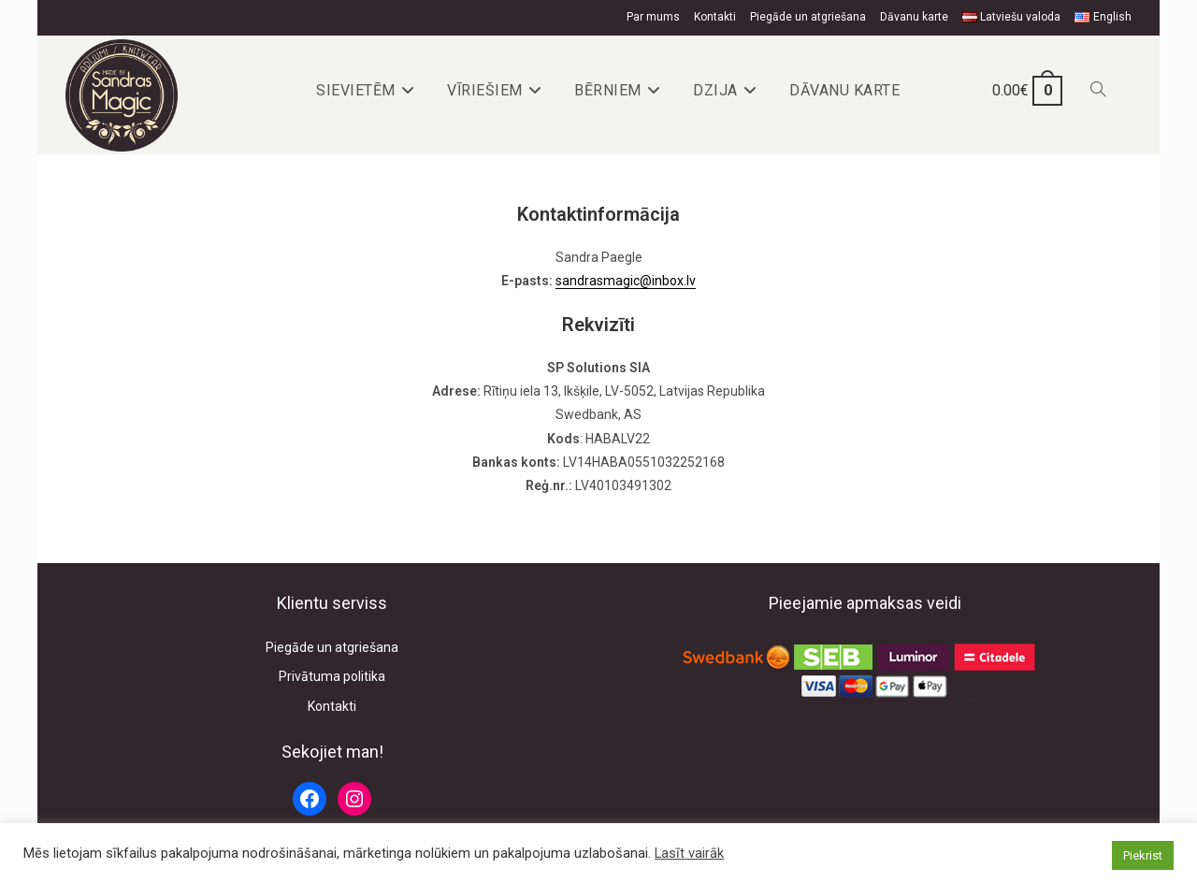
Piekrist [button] (1142, 855)
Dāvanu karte (914, 16)
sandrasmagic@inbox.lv (625, 280)
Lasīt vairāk (689, 853)
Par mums (653, 16)
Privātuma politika (332, 676)
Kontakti (715, 16)
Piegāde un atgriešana (808, 16)
